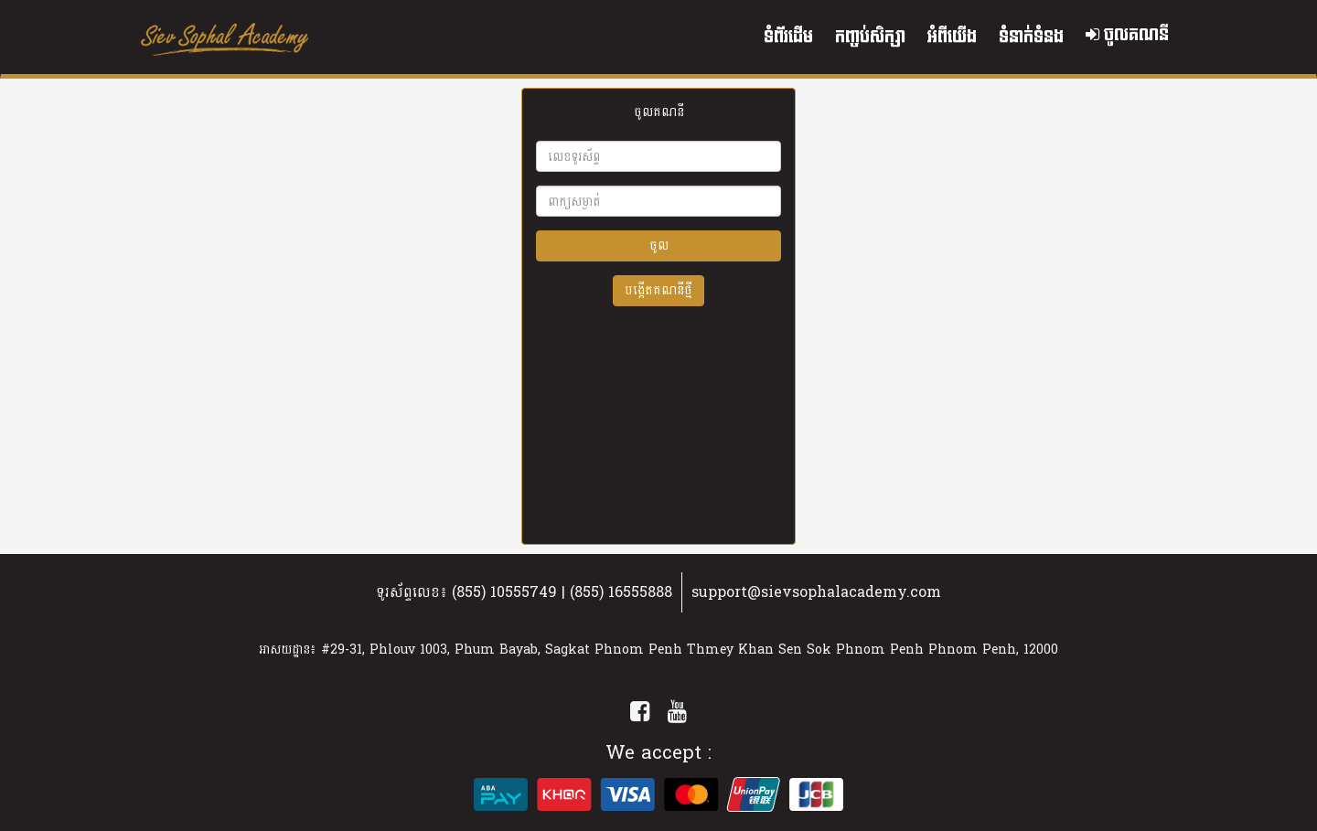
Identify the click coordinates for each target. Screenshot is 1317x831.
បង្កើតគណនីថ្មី (658, 290)
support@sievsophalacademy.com (816, 592)
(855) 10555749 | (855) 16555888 (562, 592)
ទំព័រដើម (788, 37)
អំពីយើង (952, 37)
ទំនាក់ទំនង (1031, 37)
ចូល (659, 245)
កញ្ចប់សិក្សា (870, 37)
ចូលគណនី (1127, 35)
